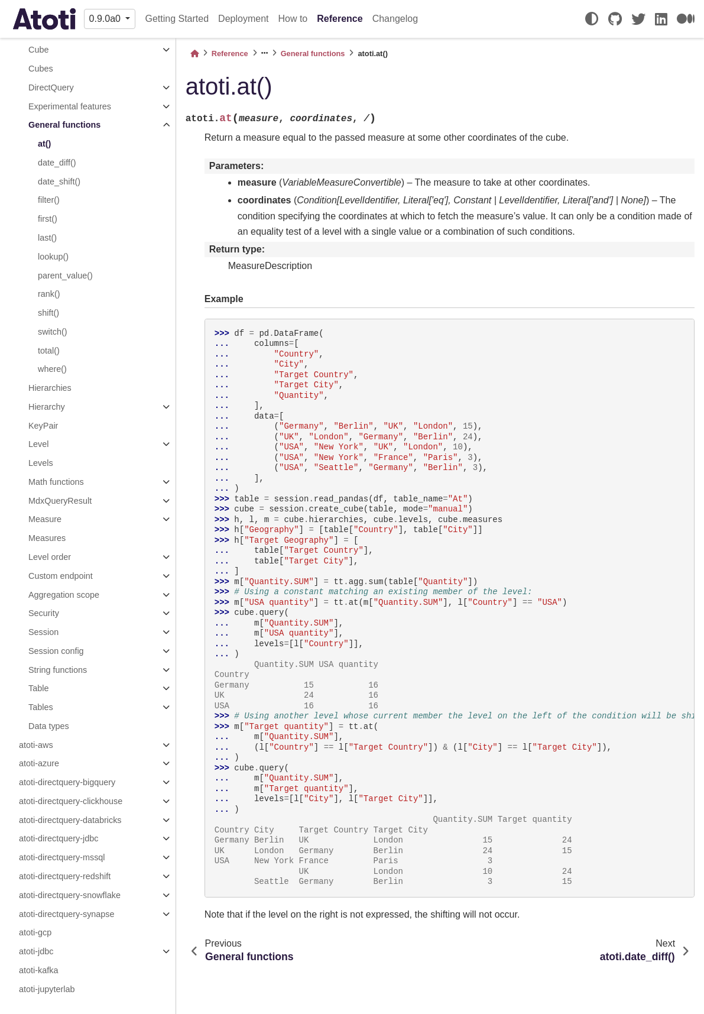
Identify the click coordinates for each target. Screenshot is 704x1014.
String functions (57, 670)
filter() (49, 200)
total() (49, 350)
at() (44, 143)
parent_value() (65, 275)
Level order (49, 557)
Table (38, 688)
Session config (56, 651)
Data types (48, 726)
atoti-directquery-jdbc (58, 838)
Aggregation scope (63, 595)
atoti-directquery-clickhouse (70, 801)
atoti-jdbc (36, 951)
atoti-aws (36, 745)
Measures (47, 538)
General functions (64, 124)
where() (52, 369)
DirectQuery (51, 87)
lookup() (53, 256)
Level (38, 444)
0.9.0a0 (106, 19)
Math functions (56, 482)
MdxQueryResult (60, 501)
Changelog (395, 19)
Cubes (40, 68)
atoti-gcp (35, 932)
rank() (49, 294)
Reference (339, 19)
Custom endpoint (60, 576)
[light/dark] (592, 19)
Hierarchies (50, 388)
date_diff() (57, 162)
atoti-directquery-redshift (65, 876)
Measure (44, 519)
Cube (38, 49)
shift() (48, 313)
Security (43, 613)
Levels (40, 463)
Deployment (243, 19)
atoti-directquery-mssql (62, 857)
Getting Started (177, 19)
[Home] (194, 53)
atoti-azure (39, 763)
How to (292, 19)
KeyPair (43, 425)
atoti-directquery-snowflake (70, 895)
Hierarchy (46, 407)
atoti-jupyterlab (46, 989)
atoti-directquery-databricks (70, 820)
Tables (40, 707)
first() (47, 218)
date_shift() (59, 181)
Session (43, 632)
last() (47, 237)
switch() (52, 331)
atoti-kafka (38, 970)
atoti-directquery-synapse (67, 914)
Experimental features (69, 106)
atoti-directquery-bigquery (67, 782)
